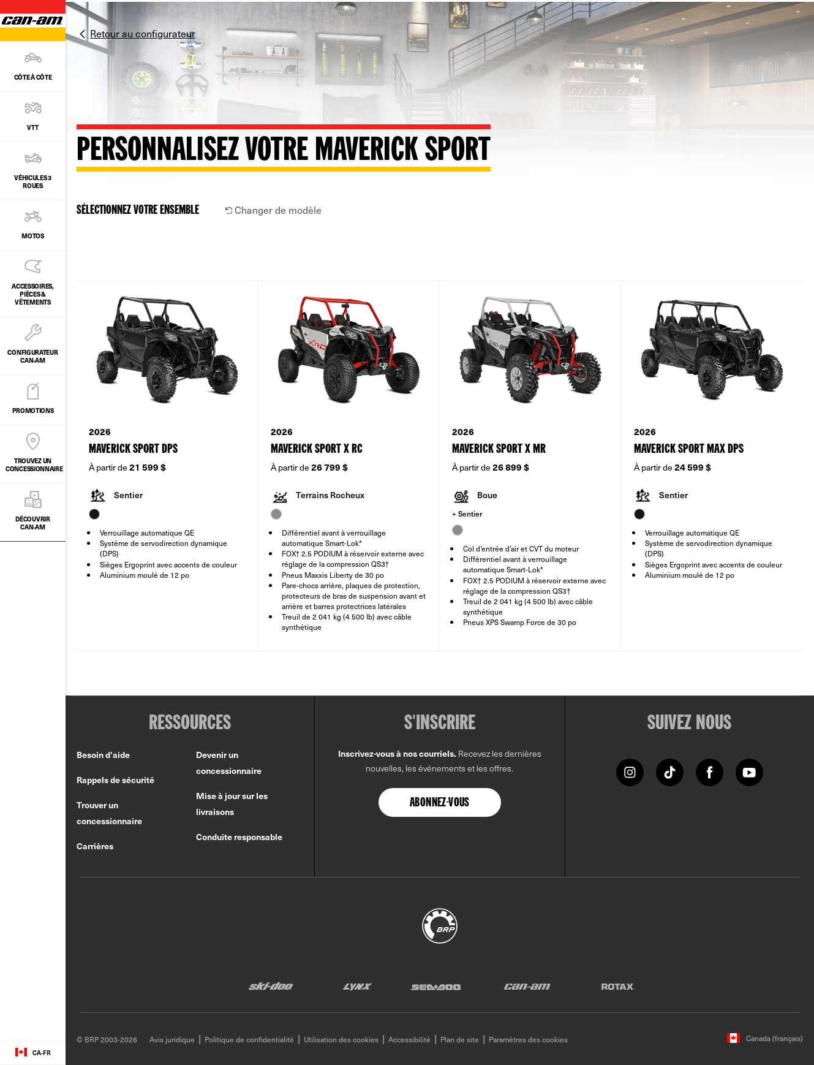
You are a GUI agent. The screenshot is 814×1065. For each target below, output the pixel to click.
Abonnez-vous (440, 803)
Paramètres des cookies (528, 1039)
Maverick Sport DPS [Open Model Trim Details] (133, 449)
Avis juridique (172, 1039)
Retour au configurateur (142, 33)
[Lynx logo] (358, 986)
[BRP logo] (439, 924)
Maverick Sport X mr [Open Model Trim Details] (499, 449)
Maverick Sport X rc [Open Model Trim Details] (317, 449)
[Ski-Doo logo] (270, 986)
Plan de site (459, 1039)
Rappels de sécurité (115, 779)
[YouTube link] (749, 771)
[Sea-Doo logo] (435, 986)
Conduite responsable (239, 836)
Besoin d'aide (103, 754)
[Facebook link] (709, 771)
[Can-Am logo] (527, 986)
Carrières (95, 845)
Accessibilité (409, 1039)
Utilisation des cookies (341, 1039)
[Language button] (33, 1052)
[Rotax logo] (618, 986)
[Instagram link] (630, 771)
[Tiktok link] (670, 771)
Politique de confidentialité (249, 1039)
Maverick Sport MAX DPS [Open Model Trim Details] (689, 449)
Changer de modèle (273, 209)
